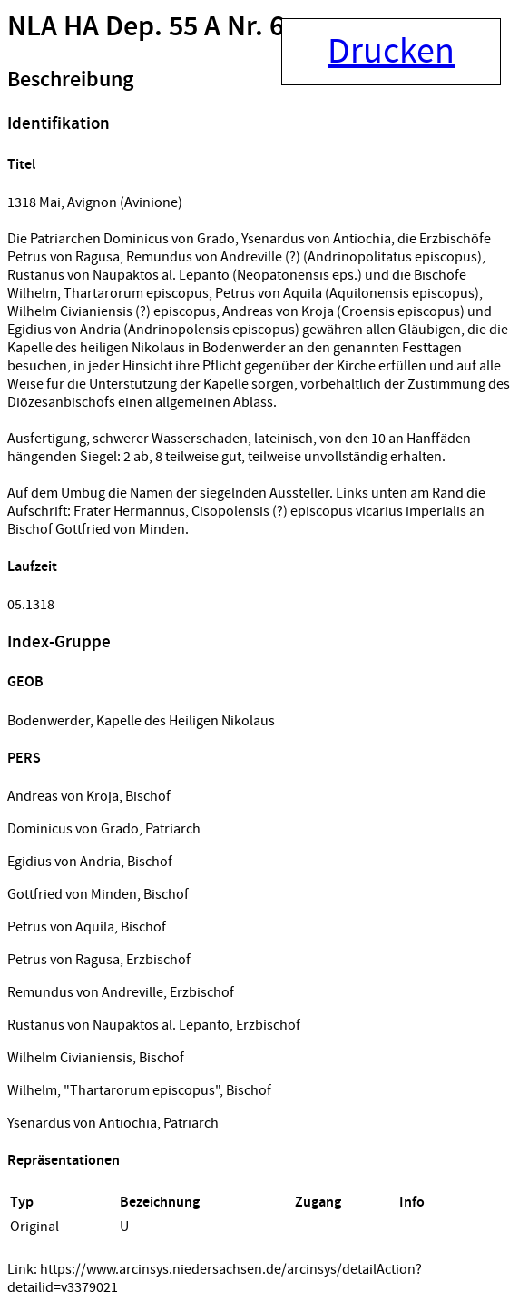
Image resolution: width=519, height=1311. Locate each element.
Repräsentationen (63, 1160)
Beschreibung (70, 79)
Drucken (391, 51)
